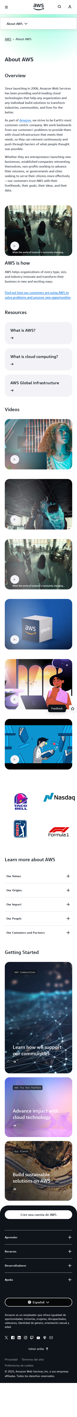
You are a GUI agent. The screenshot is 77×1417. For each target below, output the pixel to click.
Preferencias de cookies (19, 1365)
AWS (8, 39)
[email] (51, 1338)
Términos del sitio (33, 1359)
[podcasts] (44, 1338)
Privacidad (11, 1359)
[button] (38, 24)
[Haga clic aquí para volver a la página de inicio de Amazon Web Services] (38, 7)
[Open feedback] (72, 708)
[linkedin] (19, 1338)
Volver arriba (38, 1349)
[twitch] (32, 1338)
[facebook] (12, 1338)
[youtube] (38, 1338)
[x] (6, 1338)
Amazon (25, 120)
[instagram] (25, 1338)
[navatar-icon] (70, 7)
